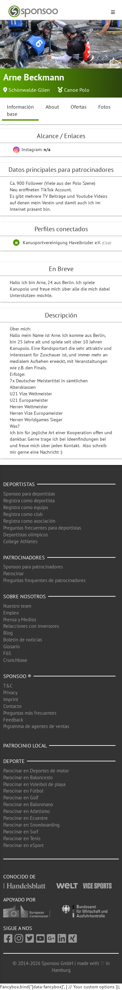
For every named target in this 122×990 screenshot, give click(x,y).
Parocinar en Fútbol (23, 791)
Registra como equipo (25, 507)
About (52, 106)
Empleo (11, 613)
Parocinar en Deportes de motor (36, 771)
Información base (20, 110)
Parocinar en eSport (23, 845)
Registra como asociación (29, 521)
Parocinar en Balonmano (28, 804)
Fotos (104, 106)
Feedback (13, 720)
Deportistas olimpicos (25, 534)
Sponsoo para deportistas (29, 494)
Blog (8, 633)
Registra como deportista (29, 500)
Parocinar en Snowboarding (31, 825)
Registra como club (23, 514)
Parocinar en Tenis (21, 838)
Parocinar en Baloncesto (28, 777)
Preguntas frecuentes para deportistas (42, 528)
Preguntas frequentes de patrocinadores (44, 580)
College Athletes (20, 541)
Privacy (10, 692)
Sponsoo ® (17, 676)
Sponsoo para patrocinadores (33, 567)
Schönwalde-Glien (29, 90)
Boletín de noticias (22, 640)
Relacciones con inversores (31, 626)
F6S (7, 653)
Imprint (10, 699)
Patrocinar (13, 573)
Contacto (12, 706)
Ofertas (79, 106)
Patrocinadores (24, 557)
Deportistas (19, 484)
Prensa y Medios (19, 619)
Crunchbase (15, 660)
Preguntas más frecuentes (29, 713)
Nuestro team (17, 606)
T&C (8, 686)
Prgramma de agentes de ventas (36, 726)
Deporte (14, 761)
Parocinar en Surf (20, 832)
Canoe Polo (76, 90)
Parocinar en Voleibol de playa (34, 784)
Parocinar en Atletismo (26, 811)
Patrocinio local (25, 745)
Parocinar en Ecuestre (25, 818)
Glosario (11, 646)
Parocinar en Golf (20, 797)
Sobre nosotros (24, 596)
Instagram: (31, 149)
